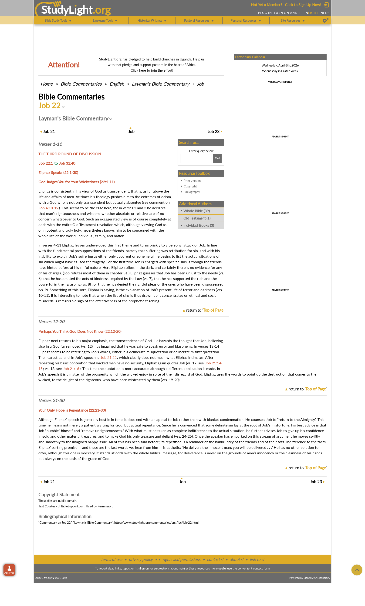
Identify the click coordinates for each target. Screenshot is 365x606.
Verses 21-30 (51, 400)
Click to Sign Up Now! (303, 4)
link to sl (257, 559)
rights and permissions (181, 559)
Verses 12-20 (51, 321)
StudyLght (67, 9)
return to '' (205, 310)
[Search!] (217, 158)
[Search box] (196, 158)
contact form (261, 568)
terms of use (111, 559)
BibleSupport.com (72, 506)
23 (214, 131)
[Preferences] (326, 20)
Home (47, 84)
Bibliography (192, 192)
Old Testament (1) (196, 218)
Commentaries (81, 84)
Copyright (190, 186)
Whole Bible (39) (196, 211)
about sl (236, 559)
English (116, 84)
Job (200, 84)
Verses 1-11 (50, 144)
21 (49, 131)
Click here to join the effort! (152, 70)
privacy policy (141, 559)
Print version (192, 181)
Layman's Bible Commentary (160, 84)
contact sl (215, 559)
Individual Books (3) (198, 225)
